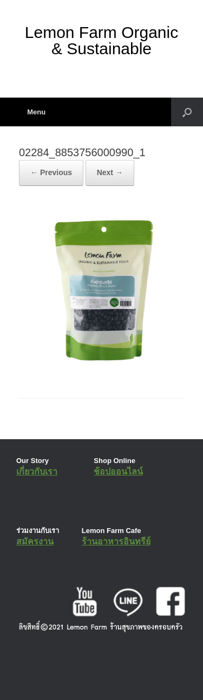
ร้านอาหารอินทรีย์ (116, 541)
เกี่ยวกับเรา (36, 471)
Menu (32, 112)
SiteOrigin (94, 678)
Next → (110, 172)
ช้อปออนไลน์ (118, 471)
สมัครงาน (35, 541)
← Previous (51, 172)
